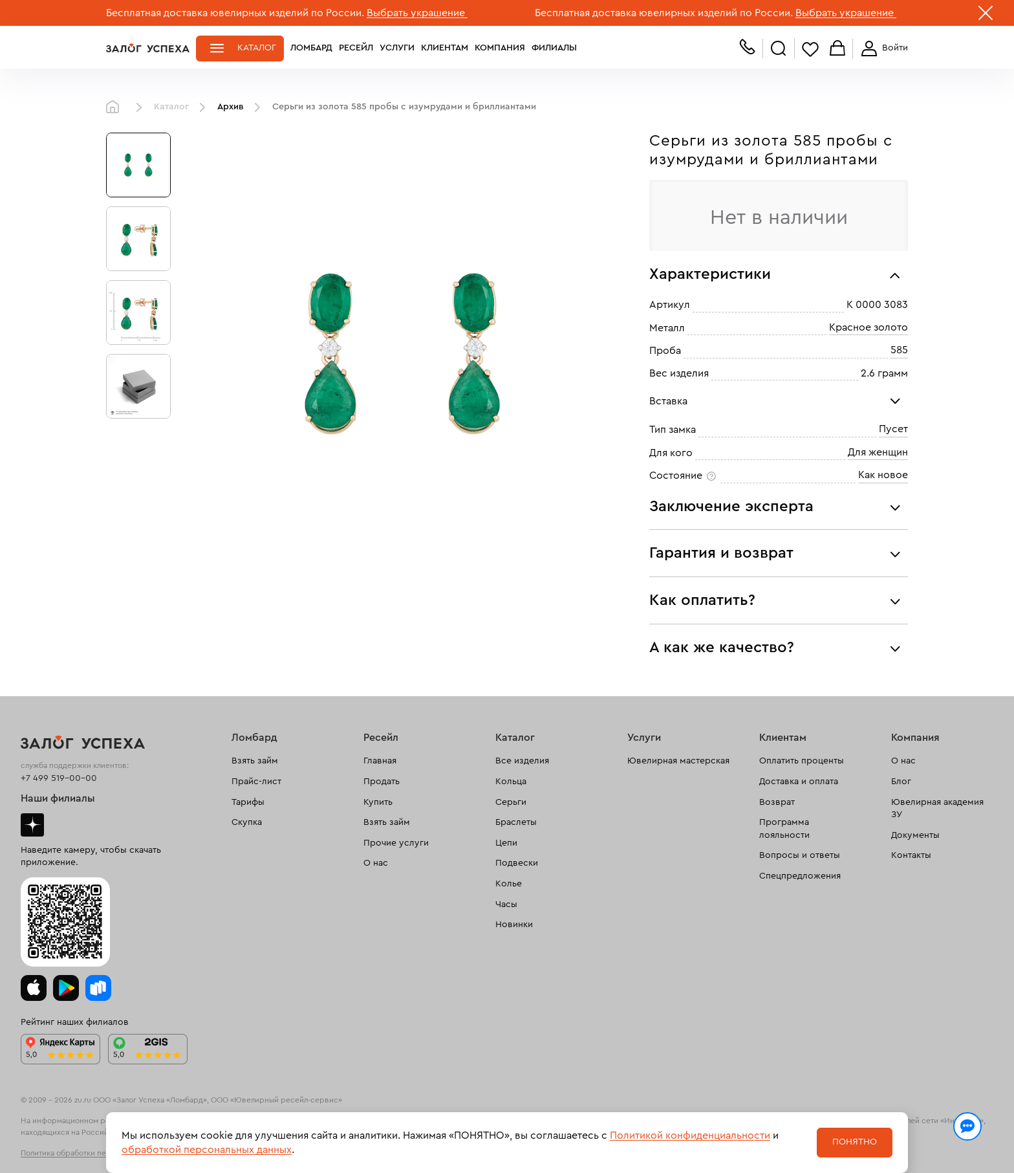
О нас (375, 863)
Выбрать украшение (417, 13)
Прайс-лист (256, 781)
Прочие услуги (396, 843)
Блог (901, 781)
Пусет (893, 429)
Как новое (883, 475)
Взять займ (255, 760)
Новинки (514, 924)
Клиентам (444, 47)
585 (899, 350)
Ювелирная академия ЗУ (937, 809)
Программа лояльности (784, 829)
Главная (115, 107)
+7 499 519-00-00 (59, 778)
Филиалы (554, 47)
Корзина (837, 48)
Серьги (510, 802)
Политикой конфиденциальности (690, 1135)
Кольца (510, 781)
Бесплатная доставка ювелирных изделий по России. (235, 13)
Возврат (777, 802)
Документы (915, 835)
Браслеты (516, 822)
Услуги (397, 47)
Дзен (32, 825)
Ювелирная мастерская (678, 760)
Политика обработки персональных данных (99, 1153)
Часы (506, 904)
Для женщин (878, 452)
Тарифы (248, 802)
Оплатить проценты (801, 760)
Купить (378, 802)
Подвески (516, 863)
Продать (381, 781)
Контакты (911, 855)
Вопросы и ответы (799, 855)
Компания (500, 47)
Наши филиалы (58, 798)
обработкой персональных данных (207, 1150)
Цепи (506, 843)
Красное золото (868, 327)
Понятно (854, 1141)
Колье (508, 883)
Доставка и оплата (798, 781)
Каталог (256, 47)
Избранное (810, 48)
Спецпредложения (800, 876)
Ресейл (356, 47)
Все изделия (522, 760)
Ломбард (311, 47)
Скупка (247, 822)
